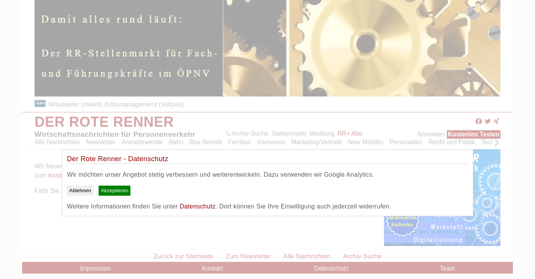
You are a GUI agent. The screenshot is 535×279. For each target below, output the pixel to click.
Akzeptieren (114, 190)
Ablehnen (80, 190)
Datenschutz (197, 206)
